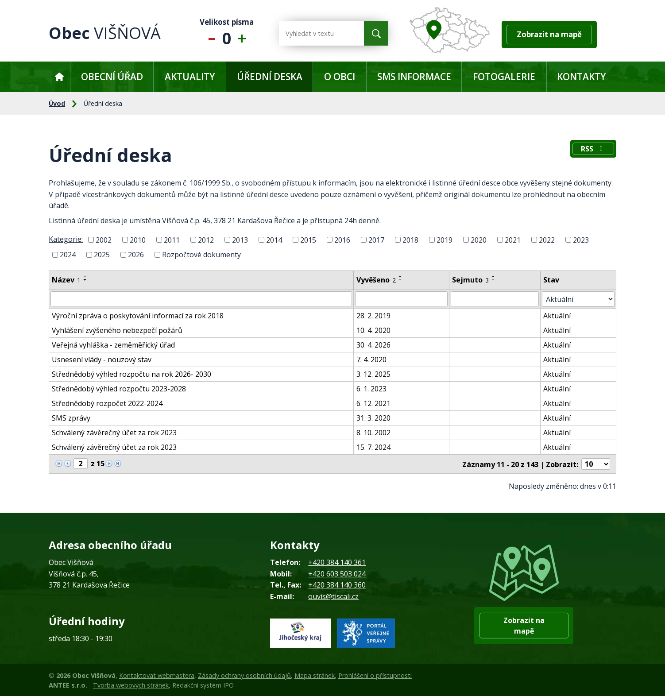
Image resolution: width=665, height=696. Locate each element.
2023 (581, 239)
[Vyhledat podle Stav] (578, 298)
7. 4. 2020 (372, 359)
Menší (209, 33)
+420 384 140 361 (337, 561)
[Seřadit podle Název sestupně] (85, 280)
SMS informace (414, 76)
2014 (274, 239)
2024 (68, 254)
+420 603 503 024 (337, 573)
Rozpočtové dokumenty (201, 254)
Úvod (59, 77)
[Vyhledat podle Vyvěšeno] (402, 298)
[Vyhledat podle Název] (201, 298)
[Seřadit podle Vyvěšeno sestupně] (401, 280)
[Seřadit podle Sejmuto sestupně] (494, 280)
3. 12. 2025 (374, 374)
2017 (376, 239)
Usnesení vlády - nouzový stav (101, 359)
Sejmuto (470, 280)
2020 (479, 239)
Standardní (227, 33)
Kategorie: (66, 239)
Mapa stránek (314, 674)
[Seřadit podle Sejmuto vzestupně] (494, 276)
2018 (410, 239)
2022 (547, 239)
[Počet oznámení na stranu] (596, 463)
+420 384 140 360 (337, 584)
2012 (206, 239)
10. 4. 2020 (374, 330)
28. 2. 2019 (374, 315)
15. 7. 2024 (374, 447)
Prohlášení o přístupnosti (375, 674)
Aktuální (557, 315)
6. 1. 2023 (372, 388)
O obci (339, 76)
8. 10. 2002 (374, 432)
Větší (244, 33)
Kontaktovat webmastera (156, 674)
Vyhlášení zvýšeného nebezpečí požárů (117, 330)
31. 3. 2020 (374, 417)
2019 (444, 239)
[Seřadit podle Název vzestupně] (85, 276)
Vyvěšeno (376, 280)
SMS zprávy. (72, 417)
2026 (136, 254)
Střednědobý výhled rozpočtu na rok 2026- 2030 (131, 374)
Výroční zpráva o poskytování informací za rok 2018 (138, 315)
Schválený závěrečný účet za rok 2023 (114, 432)
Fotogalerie (504, 76)
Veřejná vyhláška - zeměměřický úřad (113, 344)
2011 (172, 239)
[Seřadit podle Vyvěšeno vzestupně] (401, 276)
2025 (102, 254)
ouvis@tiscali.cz (333, 595)
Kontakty (581, 76)
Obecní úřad (112, 76)
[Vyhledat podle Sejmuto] (495, 298)
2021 (513, 239)
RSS (593, 149)
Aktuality (190, 76)
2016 (342, 239)
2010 (138, 239)
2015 (308, 239)
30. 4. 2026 (374, 344)
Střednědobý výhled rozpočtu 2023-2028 (119, 388)
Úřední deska (269, 76)
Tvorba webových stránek (131, 684)
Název (66, 280)
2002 (104, 239)
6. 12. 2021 (374, 403)
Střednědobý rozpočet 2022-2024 (107, 403)
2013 (240, 239)
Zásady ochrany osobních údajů (244, 674)
